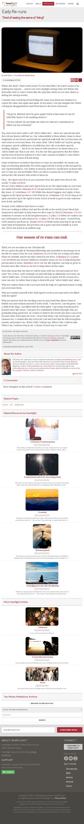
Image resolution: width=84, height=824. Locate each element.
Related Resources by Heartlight (20, 413)
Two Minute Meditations (24, 75)
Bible (38, 3)
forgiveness (19, 405)
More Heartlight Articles (16, 601)
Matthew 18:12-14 (33, 263)
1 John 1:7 (54, 215)
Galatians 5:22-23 (58, 195)
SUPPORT (7, 760)
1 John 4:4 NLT (17, 183)
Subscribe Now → (69, 730)
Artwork (60, 3)
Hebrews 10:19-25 (43, 253)
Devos (29, 3)
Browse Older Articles (42, 703)
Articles (48, 3)
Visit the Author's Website (33, 370)
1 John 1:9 (44, 218)
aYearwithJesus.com (20, 368)
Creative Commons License (50, 336)
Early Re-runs (8, 336)
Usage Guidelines (52, 340)
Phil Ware (8, 75)
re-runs (5, 405)
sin (11, 405)
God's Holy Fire (49, 366)
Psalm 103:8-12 (38, 221)
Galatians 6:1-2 (64, 256)
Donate (8, 772)
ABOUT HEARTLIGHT (15, 740)
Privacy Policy (60, 798)
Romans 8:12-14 (31, 189)
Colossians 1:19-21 (71, 212)
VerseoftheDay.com (69, 359)
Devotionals (71, 768)
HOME (71, 3)
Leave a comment (43, 386)
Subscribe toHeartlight (73, 747)
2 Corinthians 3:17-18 (11, 80)
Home (69, 786)
